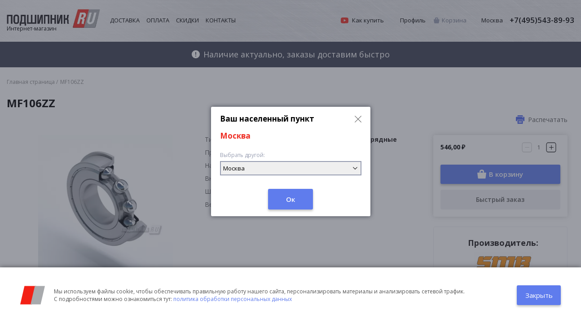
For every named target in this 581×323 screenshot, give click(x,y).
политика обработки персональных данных (232, 299)
